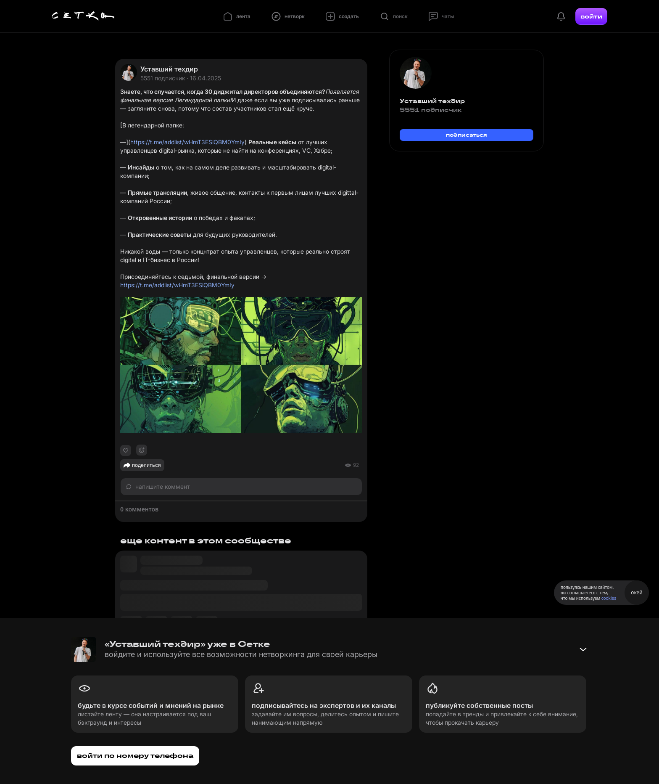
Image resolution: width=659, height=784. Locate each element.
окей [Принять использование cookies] (636, 592)
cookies (608, 598)
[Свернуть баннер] (583, 649)
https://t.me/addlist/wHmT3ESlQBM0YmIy (187, 142)
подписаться (466, 134)
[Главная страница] (83, 16)
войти (591, 16)
